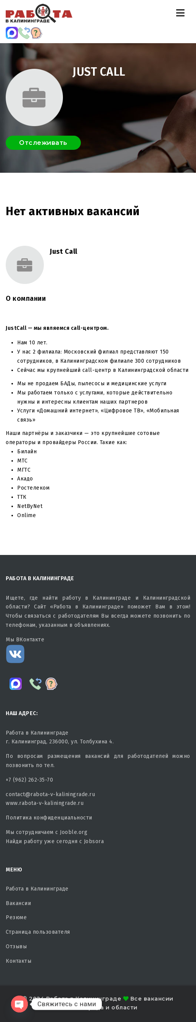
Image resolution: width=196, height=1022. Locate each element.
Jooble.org (73, 832)
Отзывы (16, 946)
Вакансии (18, 903)
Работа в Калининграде (37, 889)
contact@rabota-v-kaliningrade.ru (50, 794)
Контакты (18, 961)
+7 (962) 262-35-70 (29, 780)
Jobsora (94, 841)
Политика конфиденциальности (49, 817)
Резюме (16, 917)
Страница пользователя (38, 932)
